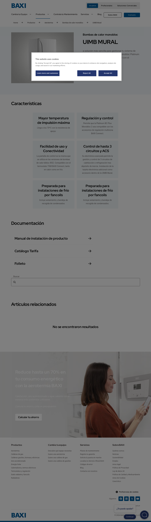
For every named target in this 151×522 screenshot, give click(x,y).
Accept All (108, 73)
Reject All (87, 73)
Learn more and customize (47, 73)
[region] (76, 66)
